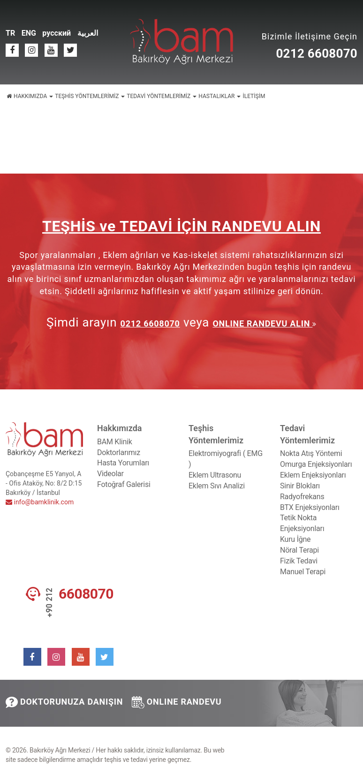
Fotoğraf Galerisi (124, 484)
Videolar (110, 473)
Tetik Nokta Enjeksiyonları (302, 523)
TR (10, 33)
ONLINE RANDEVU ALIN (262, 323)
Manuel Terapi (302, 571)
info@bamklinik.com (40, 502)
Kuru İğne (295, 539)
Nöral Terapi (299, 550)
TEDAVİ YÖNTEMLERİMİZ (162, 96)
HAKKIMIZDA (33, 96)
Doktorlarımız (118, 452)
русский (56, 33)
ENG (29, 33)
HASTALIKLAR (219, 96)
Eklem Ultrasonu (215, 475)
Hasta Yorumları (123, 462)
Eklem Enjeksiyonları (313, 475)
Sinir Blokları (300, 485)
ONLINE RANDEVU (177, 702)
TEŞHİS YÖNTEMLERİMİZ (90, 96)
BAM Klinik (114, 441)
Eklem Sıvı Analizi (217, 485)
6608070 (86, 594)
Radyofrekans (302, 496)
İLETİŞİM (253, 96)
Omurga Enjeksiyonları (316, 464)
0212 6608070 (316, 53)
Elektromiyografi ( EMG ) (226, 459)
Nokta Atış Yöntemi (311, 453)
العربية (87, 33)
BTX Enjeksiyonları (310, 507)
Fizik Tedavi (299, 560)
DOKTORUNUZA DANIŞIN (64, 702)
